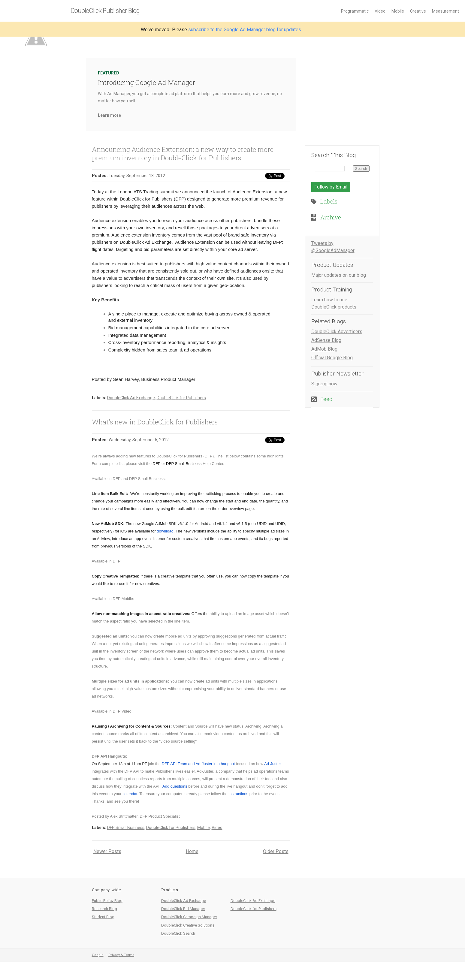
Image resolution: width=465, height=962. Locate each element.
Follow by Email (330, 187)
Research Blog (104, 908)
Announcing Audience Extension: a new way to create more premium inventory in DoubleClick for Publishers (182, 153)
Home (192, 851)
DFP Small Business (125, 827)
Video (380, 11)
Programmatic (355, 11)
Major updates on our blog (338, 275)
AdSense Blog (326, 340)
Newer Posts (107, 851)
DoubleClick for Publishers (181, 397)
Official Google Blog (332, 357)
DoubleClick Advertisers (336, 331)
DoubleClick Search (178, 933)
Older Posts (275, 851)
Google (98, 955)
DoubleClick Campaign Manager (189, 917)
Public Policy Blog (107, 900)
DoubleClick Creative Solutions (187, 925)
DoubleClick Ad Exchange (131, 397)
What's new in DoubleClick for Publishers (155, 422)
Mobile (397, 11)
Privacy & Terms (121, 955)
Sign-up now (324, 384)
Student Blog (103, 917)
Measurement (445, 11)
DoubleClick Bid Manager (183, 908)
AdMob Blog (324, 349)
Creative (418, 11)
